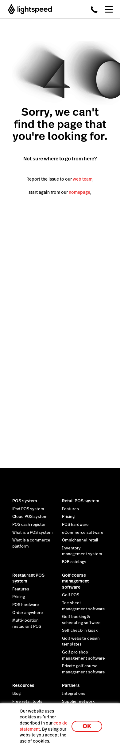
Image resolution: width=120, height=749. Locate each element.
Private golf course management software (83, 669)
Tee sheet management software (83, 606)
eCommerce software (82, 532)
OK (87, 726)
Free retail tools (27, 701)
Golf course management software (75, 581)
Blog (16, 693)
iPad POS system (28, 509)
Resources (23, 685)
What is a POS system (32, 532)
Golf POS (70, 595)
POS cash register (29, 524)
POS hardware (75, 524)
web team (82, 179)
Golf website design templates (81, 641)
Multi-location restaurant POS (26, 623)
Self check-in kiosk (80, 630)
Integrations (73, 693)
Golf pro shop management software (83, 655)
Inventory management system (82, 551)
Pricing (68, 516)
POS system (24, 501)
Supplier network (78, 701)
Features (70, 509)
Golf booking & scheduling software (81, 620)
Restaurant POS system (28, 578)
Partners (71, 685)
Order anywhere (27, 613)
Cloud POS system (30, 516)
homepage (79, 192)
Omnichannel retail (80, 540)
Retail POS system (80, 501)
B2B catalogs (74, 562)
